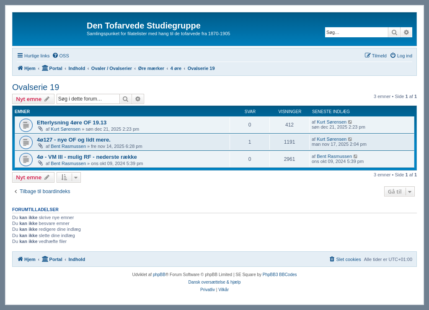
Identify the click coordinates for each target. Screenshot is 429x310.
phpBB (159, 274)
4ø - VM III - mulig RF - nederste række (87, 157)
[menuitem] (60, 56)
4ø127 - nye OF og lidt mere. (74, 140)
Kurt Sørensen (65, 129)
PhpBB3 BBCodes (280, 274)
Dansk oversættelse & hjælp (214, 282)
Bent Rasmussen (68, 146)
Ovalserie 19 (35, 87)
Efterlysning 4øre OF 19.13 (71, 122)
